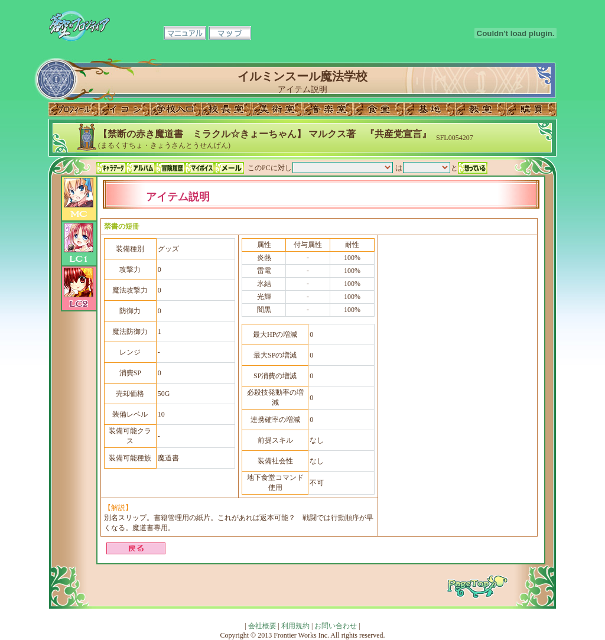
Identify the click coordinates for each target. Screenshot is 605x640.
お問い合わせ (335, 626)
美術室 (277, 109)
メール (229, 168)
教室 (480, 109)
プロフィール (73, 109)
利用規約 (295, 626)
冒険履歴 (170, 168)
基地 (429, 109)
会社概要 (262, 626)
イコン (124, 109)
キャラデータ (111, 168)
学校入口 (175, 109)
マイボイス (199, 168)
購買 (531, 109)
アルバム (140, 168)
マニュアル (185, 33)
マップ (230, 33)
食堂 (378, 109)
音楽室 (327, 109)
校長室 (226, 109)
